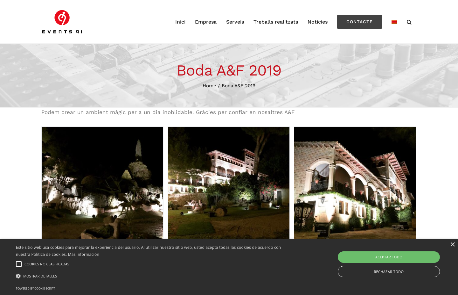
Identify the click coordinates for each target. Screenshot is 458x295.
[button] (154, 276)
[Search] (409, 22)
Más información (83, 254)
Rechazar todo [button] (389, 271)
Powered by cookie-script (35, 288)
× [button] (452, 244)
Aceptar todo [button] (388, 257)
